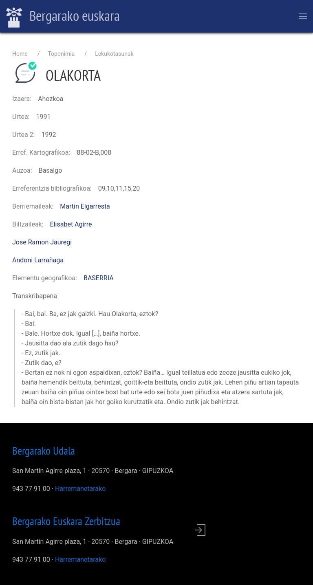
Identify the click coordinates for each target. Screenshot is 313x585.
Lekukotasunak (114, 54)
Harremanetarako (80, 489)
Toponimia (61, 54)
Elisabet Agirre (71, 224)
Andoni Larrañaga (38, 260)
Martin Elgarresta (85, 206)
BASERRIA (99, 278)
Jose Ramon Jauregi (42, 242)
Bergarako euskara (63, 16)
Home (20, 54)
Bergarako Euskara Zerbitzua (66, 521)
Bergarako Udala (43, 450)
